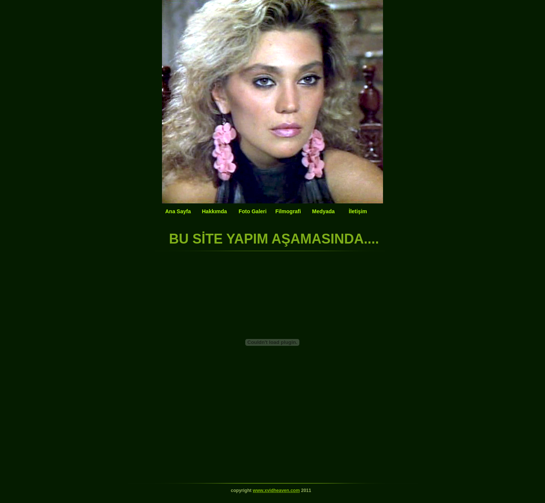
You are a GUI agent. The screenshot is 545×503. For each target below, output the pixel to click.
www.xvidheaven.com (276, 490)
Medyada (323, 211)
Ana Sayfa (178, 211)
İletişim (358, 211)
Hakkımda (214, 211)
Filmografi (288, 211)
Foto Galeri (253, 211)
